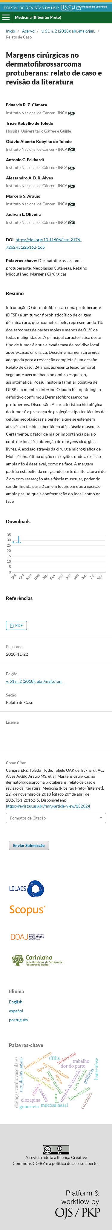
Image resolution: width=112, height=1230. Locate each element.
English (15, 1001)
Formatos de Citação (28, 818)
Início (10, 31)
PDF (18, 625)
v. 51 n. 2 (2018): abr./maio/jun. (68, 31)
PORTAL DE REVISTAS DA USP (31, 8)
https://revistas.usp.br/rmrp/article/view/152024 (48, 806)
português (18, 1019)
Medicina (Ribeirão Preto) (38, 17)
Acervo (28, 31)
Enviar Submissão (29, 845)
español (16, 1010)
